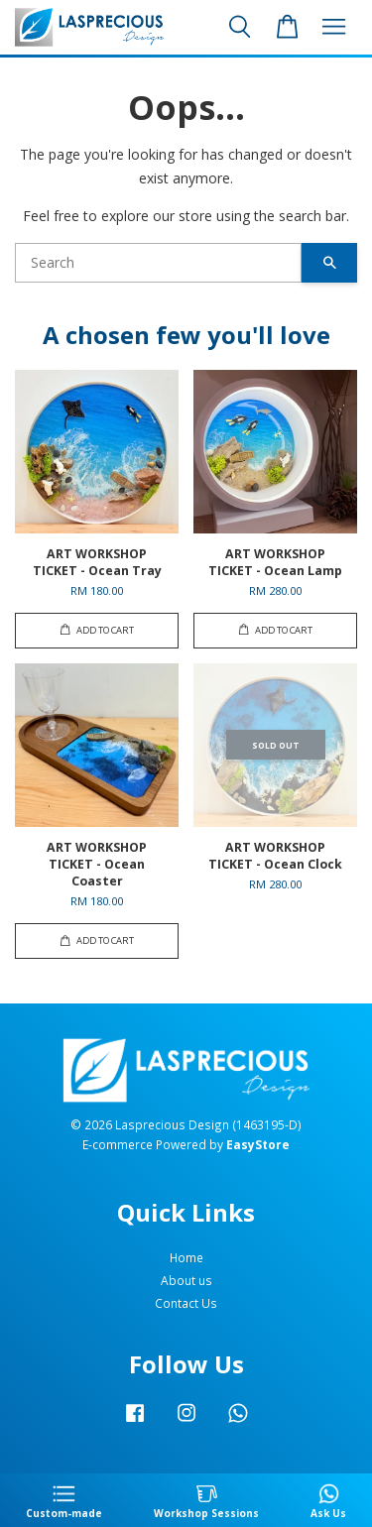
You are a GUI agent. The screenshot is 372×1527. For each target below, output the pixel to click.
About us (186, 1280)
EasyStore (258, 1144)
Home (186, 1257)
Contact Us (186, 1303)
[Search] (158, 263)
